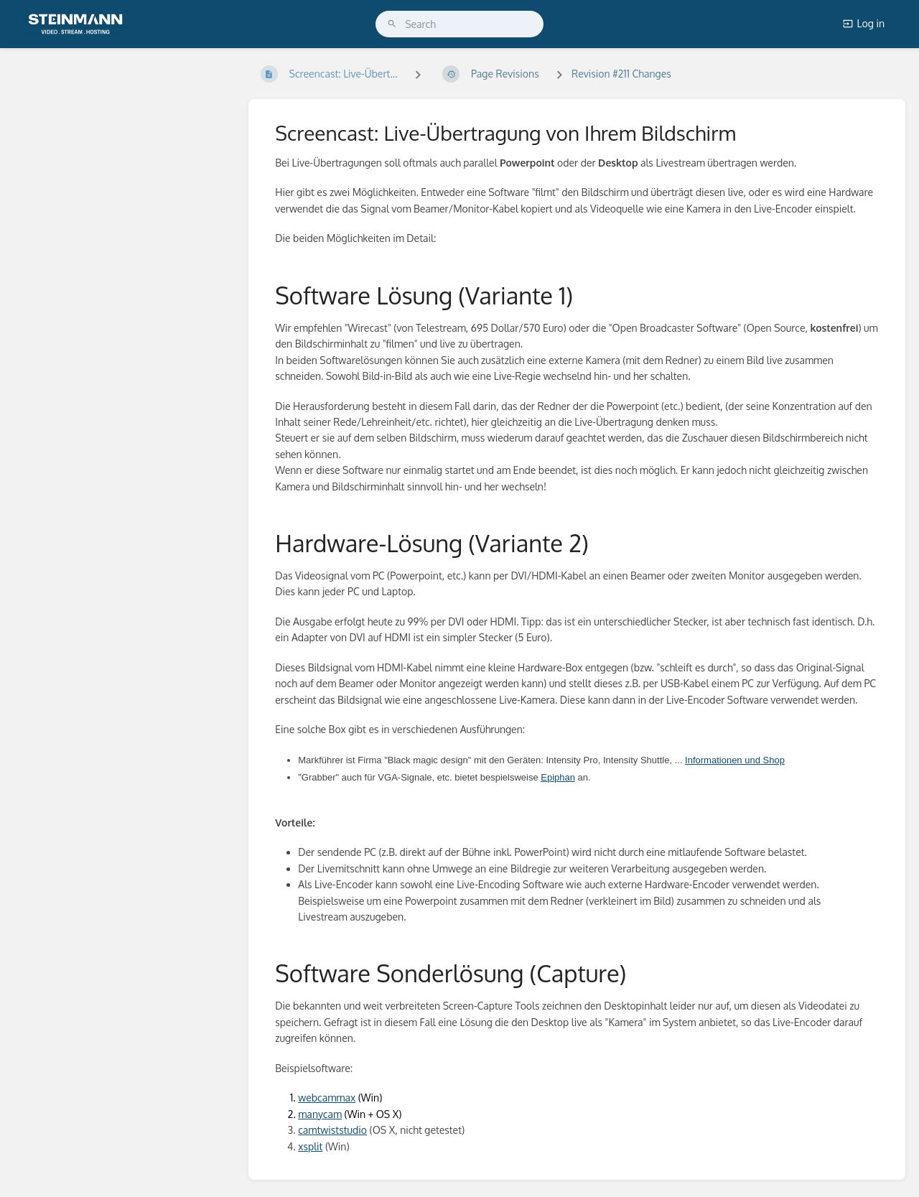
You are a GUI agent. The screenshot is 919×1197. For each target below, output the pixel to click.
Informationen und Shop (735, 760)
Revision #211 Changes (621, 73)
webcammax (326, 1097)
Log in (864, 23)
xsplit (310, 1146)
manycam (320, 1114)
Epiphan (558, 777)
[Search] (392, 24)
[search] (459, 24)
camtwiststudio (332, 1130)
